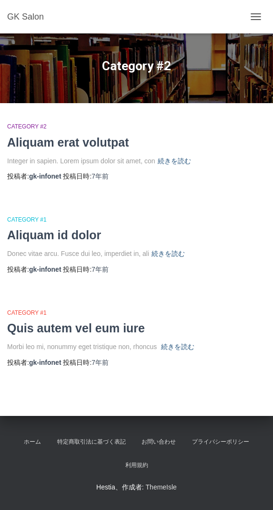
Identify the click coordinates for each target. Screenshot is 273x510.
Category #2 (27, 126)
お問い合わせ (159, 441)
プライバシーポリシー (220, 441)
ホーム (32, 441)
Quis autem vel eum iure (76, 328)
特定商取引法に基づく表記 (91, 441)
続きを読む (174, 161)
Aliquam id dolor (54, 235)
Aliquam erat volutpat (68, 142)
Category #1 (27, 219)
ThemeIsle (161, 487)
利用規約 (136, 465)
